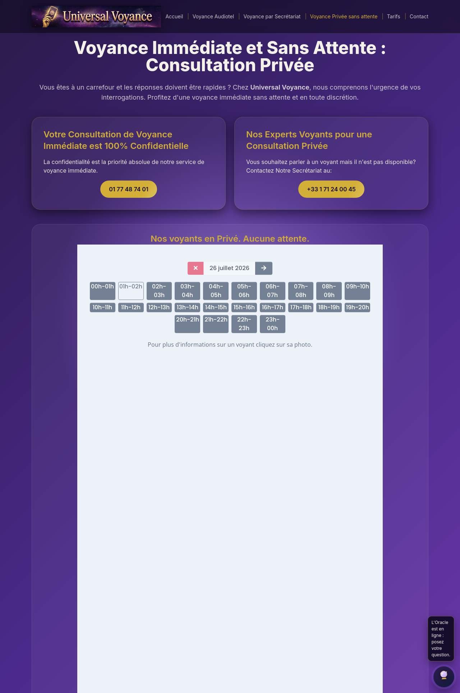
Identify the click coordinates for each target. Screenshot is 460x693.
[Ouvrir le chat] (443, 676)
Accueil (174, 16)
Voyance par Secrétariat (271, 16)
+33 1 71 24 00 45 (331, 189)
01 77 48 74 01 (128, 189)
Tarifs (393, 16)
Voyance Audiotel (213, 16)
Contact (419, 16)
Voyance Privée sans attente (343, 16)
